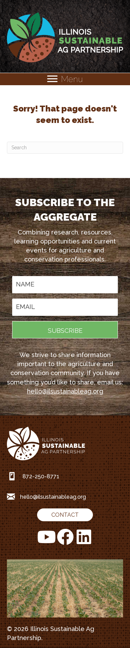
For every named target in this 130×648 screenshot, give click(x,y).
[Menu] (65, 79)
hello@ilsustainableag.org (65, 391)
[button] (65, 329)
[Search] (65, 148)
